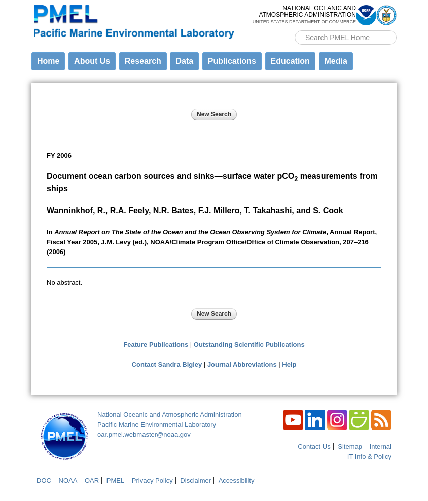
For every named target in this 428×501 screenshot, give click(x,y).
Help (289, 364)
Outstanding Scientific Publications (249, 344)
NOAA (68, 480)
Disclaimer (195, 480)
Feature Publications (155, 344)
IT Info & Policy (369, 456)
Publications (232, 61)
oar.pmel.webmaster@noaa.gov (144, 434)
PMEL (115, 480)
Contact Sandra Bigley (167, 364)
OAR (92, 480)
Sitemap (350, 446)
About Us (92, 61)
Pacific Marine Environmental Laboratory (156, 424)
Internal (380, 446)
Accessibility (237, 480)
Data (184, 61)
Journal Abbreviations (242, 364)
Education (290, 61)
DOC (44, 480)
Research (143, 61)
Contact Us (314, 446)
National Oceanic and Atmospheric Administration (169, 414)
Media (336, 61)
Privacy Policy (152, 480)
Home (48, 61)
